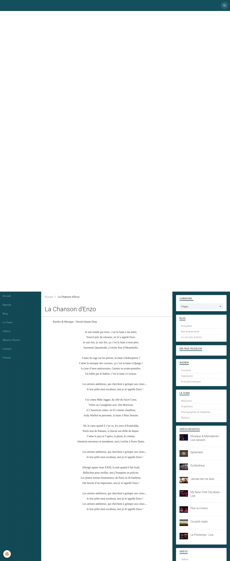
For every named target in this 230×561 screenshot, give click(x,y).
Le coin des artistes (191, 338)
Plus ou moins (199, 509)
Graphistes (187, 407)
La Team (8, 323)
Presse (7, 358)
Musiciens (186, 401)
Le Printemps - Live (202, 535)
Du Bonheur (198, 466)
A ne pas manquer (191, 382)
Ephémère (197, 453)
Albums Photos (11, 340)
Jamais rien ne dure (202, 479)
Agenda (7, 305)
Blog (5, 314)
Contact (7, 349)
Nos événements (190, 332)
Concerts (186, 371)
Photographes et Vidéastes (195, 413)
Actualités (186, 326)
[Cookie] (7, 554)
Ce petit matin (199, 522)
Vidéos (7, 332)
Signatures (187, 376)
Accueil (7, 296)
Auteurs (185, 418)
